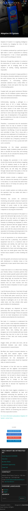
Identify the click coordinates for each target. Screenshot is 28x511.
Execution (4, 459)
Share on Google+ (14, 437)
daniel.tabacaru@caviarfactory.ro (15, 479)
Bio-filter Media (6, 462)
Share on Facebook (14, 434)
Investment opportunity (8, 464)
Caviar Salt (5, 467)
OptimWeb (25, 505)
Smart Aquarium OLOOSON (9, 456)
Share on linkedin (14, 441)
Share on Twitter (14, 431)
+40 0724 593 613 (9, 482)
